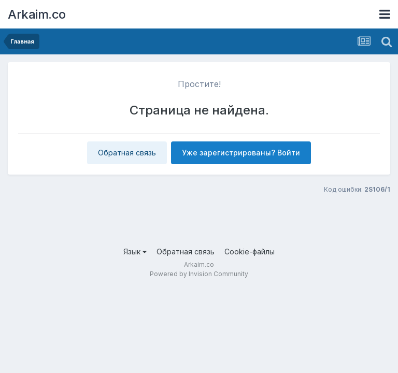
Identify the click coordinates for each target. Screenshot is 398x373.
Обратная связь (127, 152)
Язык (135, 251)
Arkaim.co (37, 14)
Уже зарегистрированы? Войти (241, 152)
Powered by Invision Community (199, 274)
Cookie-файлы (249, 251)
